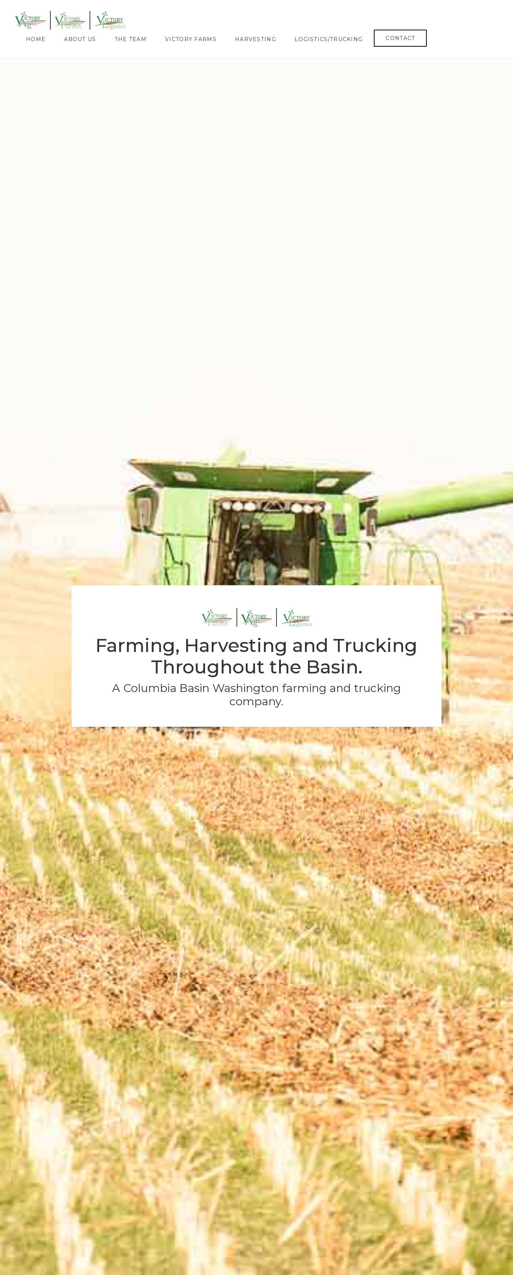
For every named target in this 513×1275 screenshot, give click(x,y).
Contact (400, 38)
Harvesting (255, 39)
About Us (80, 39)
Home (36, 39)
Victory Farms (191, 39)
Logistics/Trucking (329, 39)
